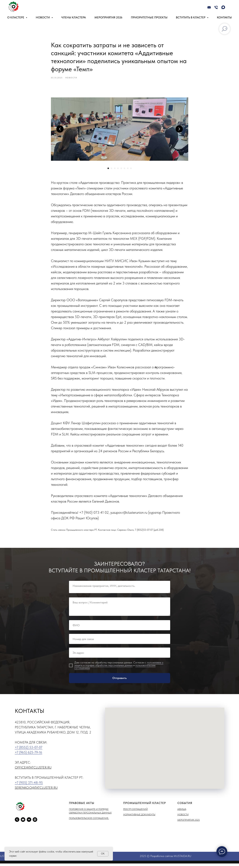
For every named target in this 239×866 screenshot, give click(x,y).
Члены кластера (73, 17)
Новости (183, 817)
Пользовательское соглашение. (89, 820)
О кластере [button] (16, 17)
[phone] (17, 822)
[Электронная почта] (209, 7)
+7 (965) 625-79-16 (28, 755)
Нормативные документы (139, 817)
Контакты (224, 17)
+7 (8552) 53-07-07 (28, 750)
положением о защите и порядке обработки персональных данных (118, 667)
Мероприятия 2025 (188, 822)
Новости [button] (43, 17)
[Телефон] (216, 7)
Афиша (181, 811)
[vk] (29, 822)
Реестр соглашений (135, 811)
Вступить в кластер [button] (191, 17)
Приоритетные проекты (149, 17)
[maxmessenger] (223, 7)
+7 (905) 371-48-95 (29, 785)
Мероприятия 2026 (108, 17)
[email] (23, 822)
